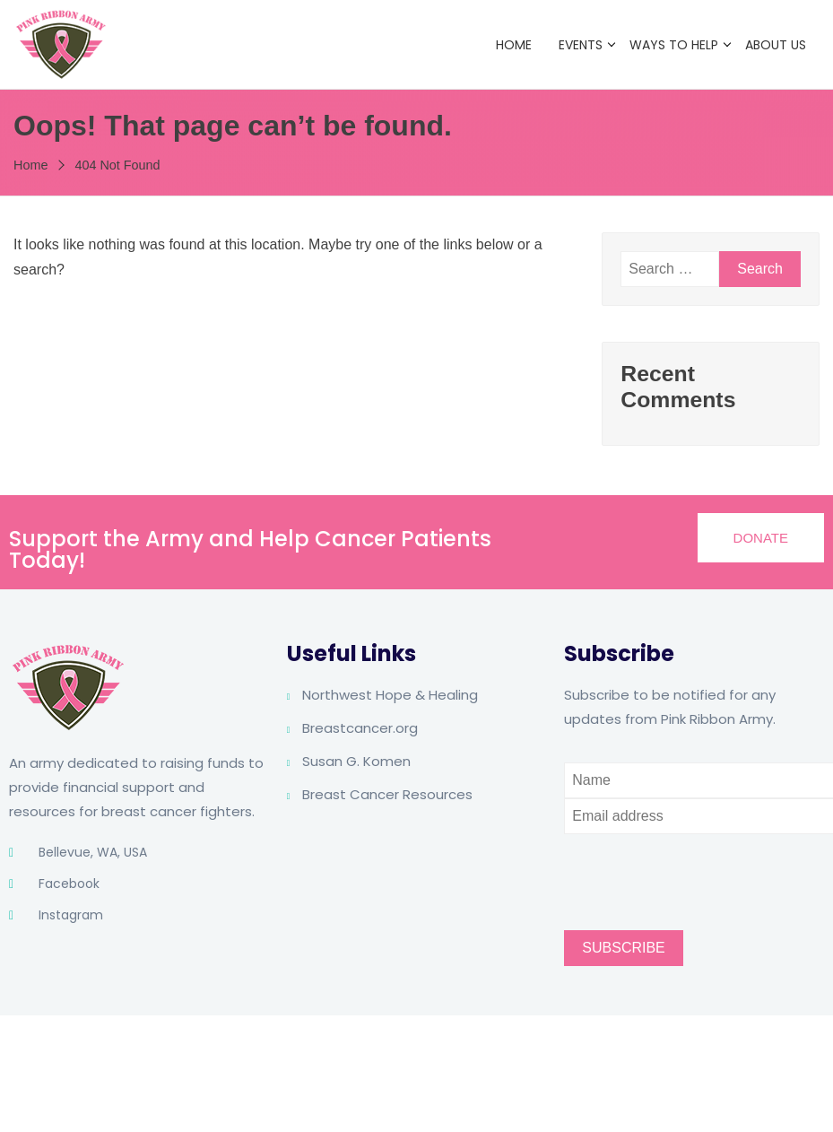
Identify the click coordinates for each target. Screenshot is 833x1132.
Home (514, 45)
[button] (761, 537)
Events (581, 45)
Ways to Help (673, 45)
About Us (775, 45)
